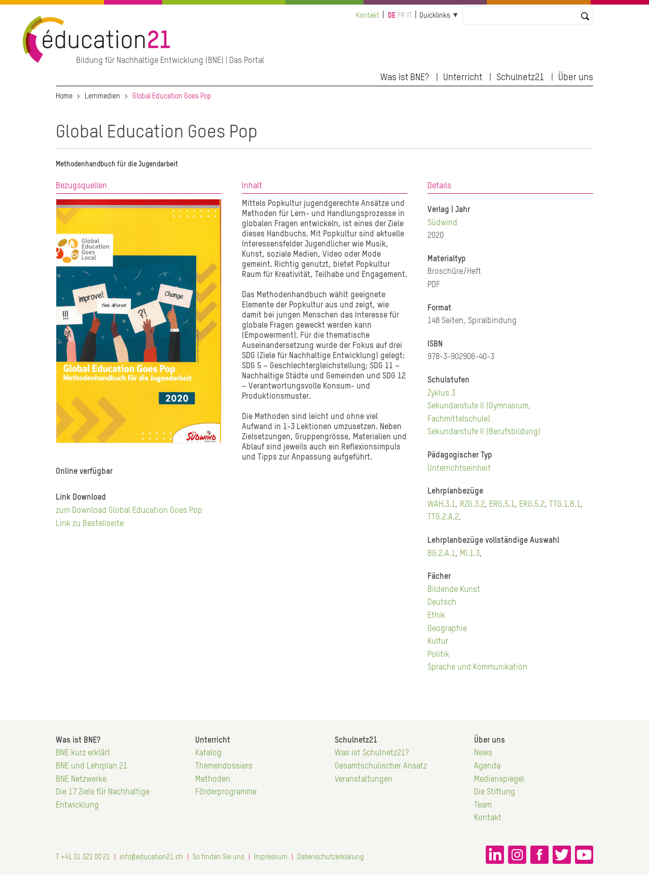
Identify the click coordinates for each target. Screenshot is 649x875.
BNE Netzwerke (81, 780)
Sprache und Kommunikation (477, 667)
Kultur (437, 642)
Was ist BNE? (404, 77)
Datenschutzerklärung (330, 857)
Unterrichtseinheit (459, 469)
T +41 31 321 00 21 (83, 857)
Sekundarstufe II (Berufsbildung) (483, 432)
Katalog (208, 753)
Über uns (575, 77)
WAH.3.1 (441, 505)
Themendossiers (224, 766)
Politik (438, 655)
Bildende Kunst (453, 590)
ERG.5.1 (502, 505)
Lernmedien (102, 96)
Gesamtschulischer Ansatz (381, 766)
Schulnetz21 (520, 77)
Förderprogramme (226, 792)
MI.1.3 (470, 554)
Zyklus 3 (441, 394)
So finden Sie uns (218, 857)
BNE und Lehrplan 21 (91, 766)
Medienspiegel (499, 780)
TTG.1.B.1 (565, 505)
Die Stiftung (494, 792)
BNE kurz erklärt (83, 753)
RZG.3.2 (472, 505)
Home (64, 96)
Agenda (487, 766)
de (391, 15)
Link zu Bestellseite (90, 524)
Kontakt (367, 15)
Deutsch (441, 603)
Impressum (270, 857)
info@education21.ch (151, 857)
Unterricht (462, 77)
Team (483, 805)
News (483, 753)
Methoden (212, 780)
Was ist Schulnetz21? (372, 753)
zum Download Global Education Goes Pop (129, 511)
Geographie (447, 629)
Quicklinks (434, 15)
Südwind (442, 223)
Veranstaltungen (363, 780)
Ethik (436, 616)
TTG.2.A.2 (443, 517)
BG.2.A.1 (441, 554)
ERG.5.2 (532, 505)
